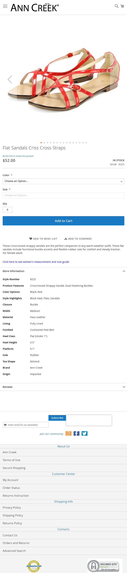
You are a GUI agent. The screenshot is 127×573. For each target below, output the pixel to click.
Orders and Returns (16, 543)
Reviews (7, 387)
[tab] (63, 271)
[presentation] (89, 420)
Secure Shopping (14, 468)
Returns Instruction (16, 496)
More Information (13, 271)
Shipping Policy (13, 515)
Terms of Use (11, 460)
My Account (10, 480)
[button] (10, 79)
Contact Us (10, 535)
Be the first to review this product (18, 156)
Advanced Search (14, 551)
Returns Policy (12, 523)
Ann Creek (9, 452)
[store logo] (35, 7)
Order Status (11, 488)
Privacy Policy (12, 507)
